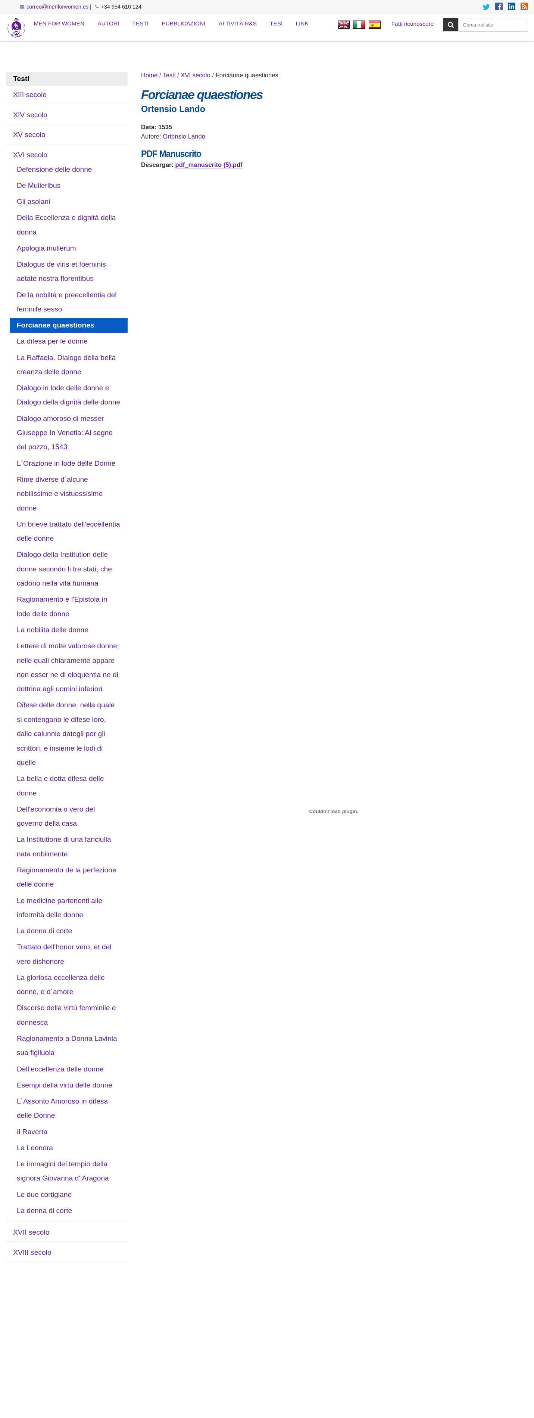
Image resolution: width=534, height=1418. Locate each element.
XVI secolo (195, 75)
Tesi (276, 23)
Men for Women (59, 23)
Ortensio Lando (184, 136)
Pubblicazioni (183, 23)
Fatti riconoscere (412, 24)
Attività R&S (238, 23)
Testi (140, 23)
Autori (108, 23)
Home (149, 75)
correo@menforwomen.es (57, 7)
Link (302, 23)
